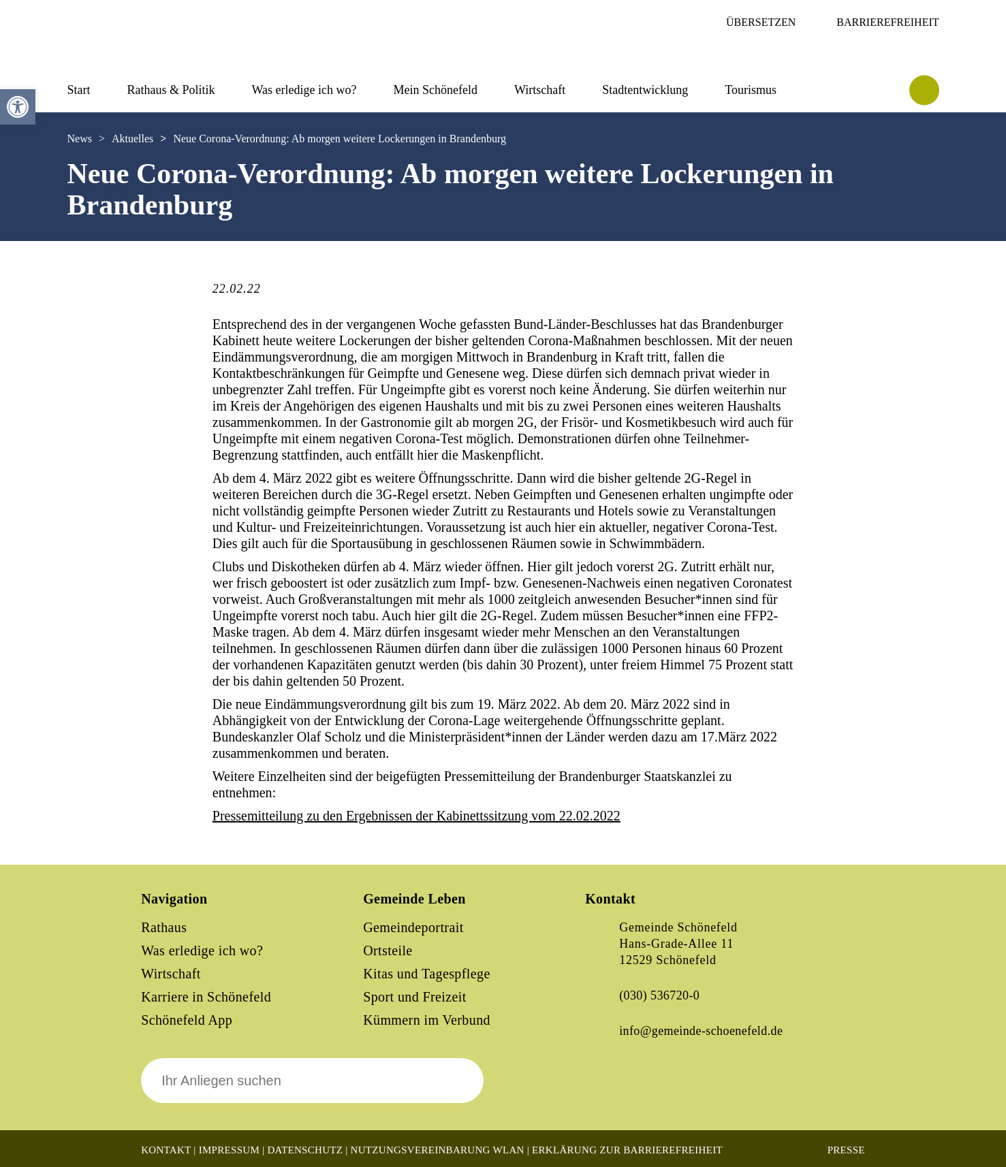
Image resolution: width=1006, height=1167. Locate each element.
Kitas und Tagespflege (426, 973)
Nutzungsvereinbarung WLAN (437, 1150)
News (79, 138)
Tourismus (750, 90)
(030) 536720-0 (659, 995)
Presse (846, 1150)
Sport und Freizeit (415, 996)
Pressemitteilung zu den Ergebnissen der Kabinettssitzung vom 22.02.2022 (416, 815)
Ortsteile (387, 950)
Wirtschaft (539, 90)
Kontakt (166, 1150)
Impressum (229, 1150)
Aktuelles (132, 138)
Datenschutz (305, 1150)
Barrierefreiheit (887, 22)
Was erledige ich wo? (304, 90)
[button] (17, 107)
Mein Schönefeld (435, 90)
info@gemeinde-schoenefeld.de (701, 1031)
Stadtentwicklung (645, 90)
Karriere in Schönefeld (206, 996)
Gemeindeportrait (413, 927)
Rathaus (164, 927)
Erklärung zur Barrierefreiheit (627, 1150)
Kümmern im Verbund (426, 1019)
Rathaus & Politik (171, 90)
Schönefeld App (186, 1019)
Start (79, 90)
